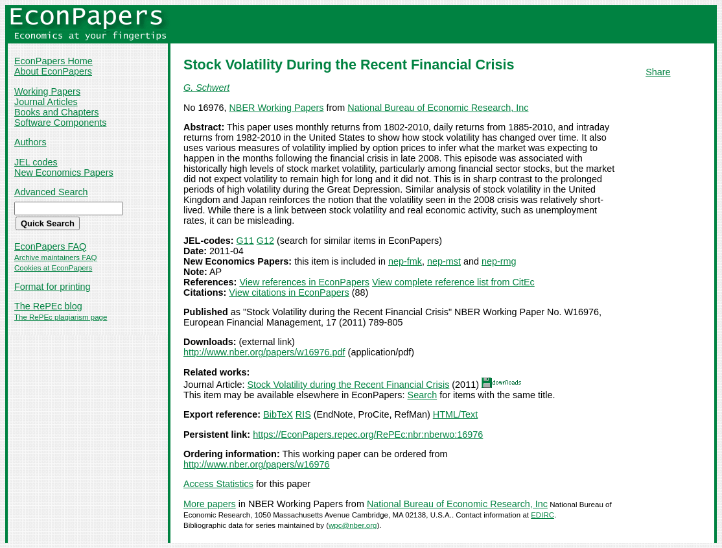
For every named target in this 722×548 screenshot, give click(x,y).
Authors (30, 142)
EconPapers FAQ (50, 246)
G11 (245, 240)
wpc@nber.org (353, 525)
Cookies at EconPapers (53, 268)
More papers (209, 504)
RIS (303, 414)
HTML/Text (455, 414)
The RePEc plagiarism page (60, 317)
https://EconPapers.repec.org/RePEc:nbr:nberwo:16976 (368, 434)
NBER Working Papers (276, 107)
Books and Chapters (56, 112)
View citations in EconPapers (289, 292)
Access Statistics (218, 484)
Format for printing (52, 286)
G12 (265, 240)
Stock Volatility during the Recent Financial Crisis (348, 384)
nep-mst (444, 261)
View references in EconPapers (304, 282)
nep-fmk (405, 261)
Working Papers (47, 91)
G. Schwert (206, 87)
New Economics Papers (63, 172)
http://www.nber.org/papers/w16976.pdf (264, 352)
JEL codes (36, 162)
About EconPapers (53, 71)
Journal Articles (46, 102)
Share (658, 72)
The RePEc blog (48, 306)
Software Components (60, 122)
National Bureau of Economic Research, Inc (437, 107)
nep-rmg (499, 261)
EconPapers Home (53, 61)
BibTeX (278, 414)
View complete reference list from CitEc (453, 282)
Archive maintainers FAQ (55, 257)
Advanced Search (51, 192)
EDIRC (542, 515)
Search (422, 395)
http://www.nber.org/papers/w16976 (256, 464)
